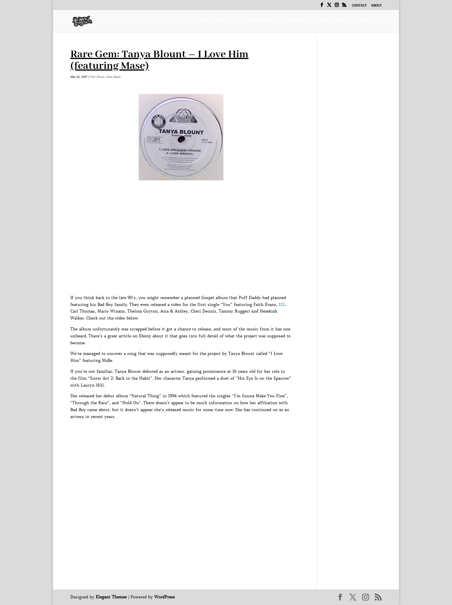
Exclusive (332, 22)
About (376, 6)
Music (226, 22)
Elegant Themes (111, 597)
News (363, 22)
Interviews (260, 22)
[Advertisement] (175, 543)
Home (205, 22)
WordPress (164, 597)
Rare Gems (113, 77)
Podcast (297, 22)
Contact (359, 6)
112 (282, 304)
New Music (97, 77)
